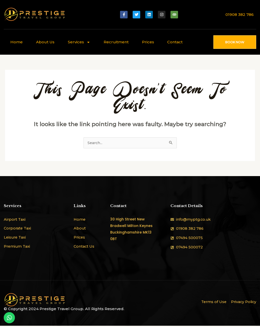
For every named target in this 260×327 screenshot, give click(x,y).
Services (79, 42)
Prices (148, 42)
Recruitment (116, 42)
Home (16, 42)
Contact (175, 42)
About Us (45, 42)
